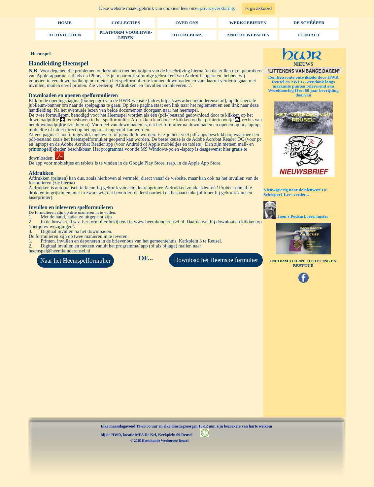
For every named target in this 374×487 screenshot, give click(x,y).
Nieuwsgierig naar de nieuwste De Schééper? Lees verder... (295, 192)
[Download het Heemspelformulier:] (215, 260)
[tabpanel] (146, 156)
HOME (65, 22)
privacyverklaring (217, 8)
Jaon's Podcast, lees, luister (302, 216)
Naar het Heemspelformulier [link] (75, 260)
